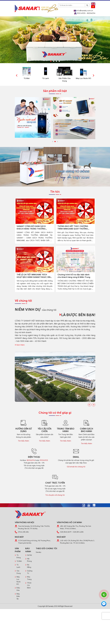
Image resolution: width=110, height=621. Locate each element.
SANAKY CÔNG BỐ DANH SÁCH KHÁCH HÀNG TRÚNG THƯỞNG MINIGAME (31, 227)
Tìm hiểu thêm (23, 441)
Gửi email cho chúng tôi (76, 467)
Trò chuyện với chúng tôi (55, 495)
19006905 (44, 460)
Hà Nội (29, 555)
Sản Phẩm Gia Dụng (64, 79)
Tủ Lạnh (45, 78)
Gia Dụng (19, 572)
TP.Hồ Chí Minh (29, 585)
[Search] (87, 5)
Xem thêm (20, 345)
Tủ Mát (27, 78)
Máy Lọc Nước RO (83, 78)
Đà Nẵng (29, 566)
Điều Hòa (18, 589)
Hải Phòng (29, 560)
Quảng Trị (29, 572)
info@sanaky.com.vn (83, 11)
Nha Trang (29, 578)
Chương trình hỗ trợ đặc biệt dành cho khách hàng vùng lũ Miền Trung (74, 276)
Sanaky (38, 552)
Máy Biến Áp (18, 596)
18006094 (31, 460)
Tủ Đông (19, 556)
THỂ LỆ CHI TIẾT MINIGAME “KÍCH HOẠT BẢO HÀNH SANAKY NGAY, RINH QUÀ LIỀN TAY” (34, 276)
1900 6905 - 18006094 (84, 13)
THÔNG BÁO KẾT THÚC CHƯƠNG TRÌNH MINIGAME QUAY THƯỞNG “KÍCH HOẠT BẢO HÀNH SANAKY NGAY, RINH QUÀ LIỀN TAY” (73, 227)
